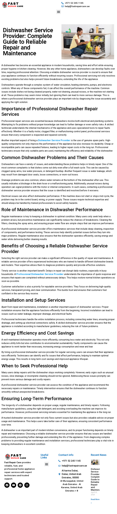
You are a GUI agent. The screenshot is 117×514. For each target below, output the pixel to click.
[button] (58, 11)
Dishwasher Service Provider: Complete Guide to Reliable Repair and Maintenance (97, 479)
